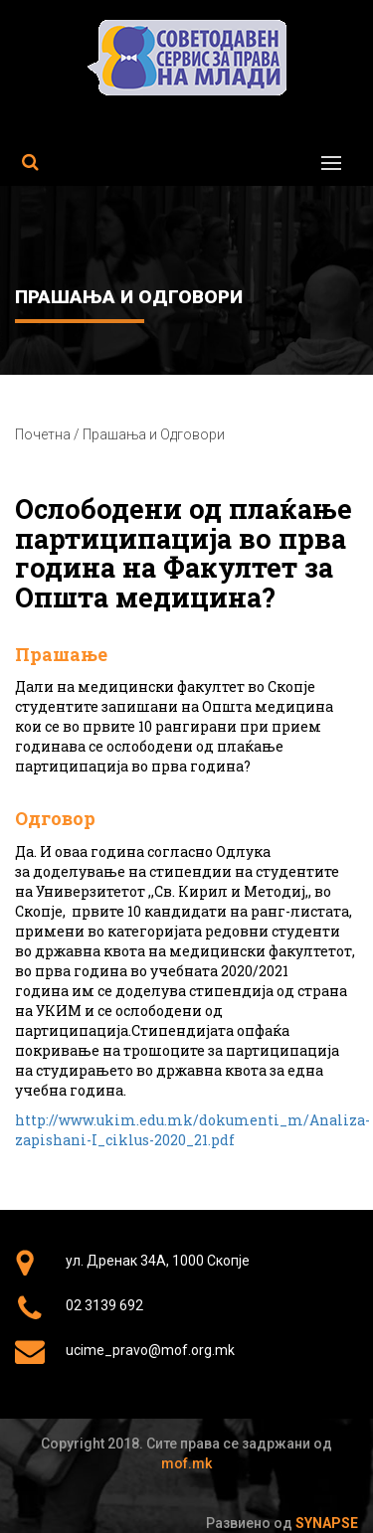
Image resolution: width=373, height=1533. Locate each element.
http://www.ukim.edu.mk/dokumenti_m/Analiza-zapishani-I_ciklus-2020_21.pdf (192, 1129)
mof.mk (186, 1463)
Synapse (326, 1523)
